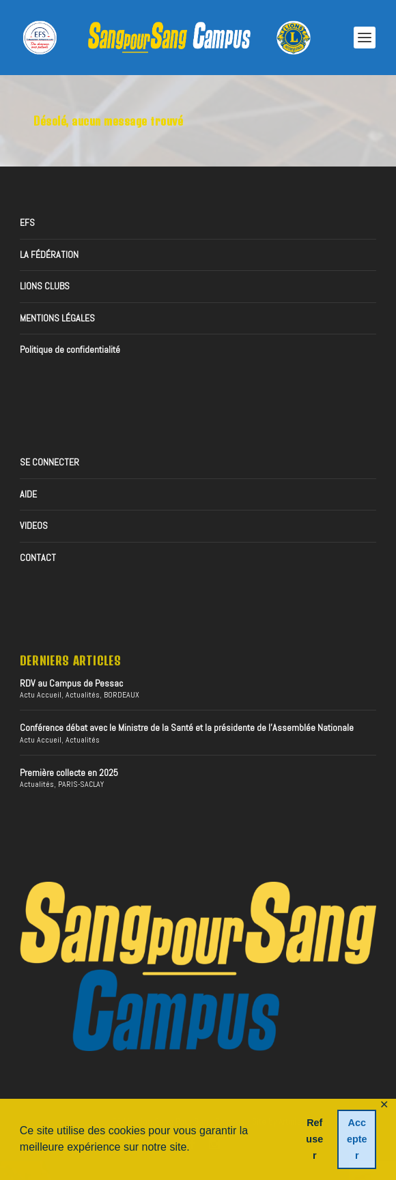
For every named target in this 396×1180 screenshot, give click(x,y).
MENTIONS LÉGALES (57, 318)
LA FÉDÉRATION (49, 254)
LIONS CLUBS (45, 286)
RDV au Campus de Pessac (71, 683)
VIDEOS (34, 525)
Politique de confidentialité (70, 349)
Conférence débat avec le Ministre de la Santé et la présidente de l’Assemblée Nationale (187, 727)
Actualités (83, 694)
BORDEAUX (121, 694)
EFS (27, 222)
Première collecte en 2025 (69, 772)
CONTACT (38, 557)
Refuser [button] (314, 1139)
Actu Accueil (40, 694)
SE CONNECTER (49, 462)
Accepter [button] (357, 1139)
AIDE (28, 494)
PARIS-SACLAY (81, 784)
